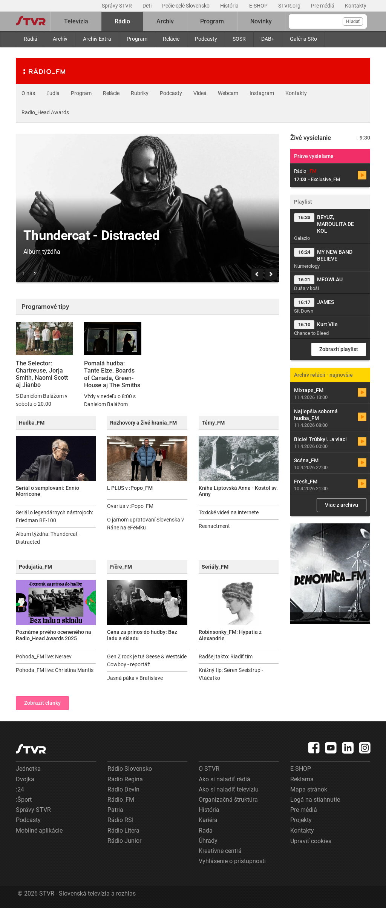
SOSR (239, 39)
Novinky (261, 21)
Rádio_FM (120, 799)
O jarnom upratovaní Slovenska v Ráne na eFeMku (145, 524)
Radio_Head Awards (45, 112)
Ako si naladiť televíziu (229, 789)
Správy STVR (117, 6)
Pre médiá (323, 6)
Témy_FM (213, 423)
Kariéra (208, 820)
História (230, 6)
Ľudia (53, 93)
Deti (147, 6)
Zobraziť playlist (338, 349)
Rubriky (140, 93)
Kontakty (355, 6)
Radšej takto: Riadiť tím (226, 656)
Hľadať (353, 21)
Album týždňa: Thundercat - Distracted (48, 538)
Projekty (301, 820)
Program (137, 39)
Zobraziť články (42, 703)
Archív (60, 39)
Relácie (171, 39)
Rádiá (30, 39)
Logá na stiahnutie (315, 799)
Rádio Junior (124, 840)
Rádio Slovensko (129, 768)
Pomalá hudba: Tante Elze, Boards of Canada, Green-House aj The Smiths (112, 374)
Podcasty (206, 39)
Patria (115, 809)
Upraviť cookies (310, 841)
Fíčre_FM (121, 567)
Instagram (262, 93)
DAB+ (267, 39)
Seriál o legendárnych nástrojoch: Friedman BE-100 (54, 516)
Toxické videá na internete (229, 512)
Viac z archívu (341, 505)
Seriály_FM (215, 567)
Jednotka (28, 768)
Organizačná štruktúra (228, 799)
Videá (200, 93)
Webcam (228, 93)
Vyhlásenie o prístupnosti (232, 861)
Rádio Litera (123, 830)
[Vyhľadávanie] (328, 21)
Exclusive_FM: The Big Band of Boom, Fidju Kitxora (178, 370)
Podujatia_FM (35, 567)
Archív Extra (97, 39)
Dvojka (25, 779)
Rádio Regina (125, 779)
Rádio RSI (120, 820)
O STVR (209, 768)
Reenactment (214, 526)
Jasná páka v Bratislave (135, 678)
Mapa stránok (308, 789)
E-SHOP (259, 6)
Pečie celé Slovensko (186, 6)
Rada (206, 830)
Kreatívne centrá (220, 850)
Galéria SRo (303, 39)
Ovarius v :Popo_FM (130, 506)
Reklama (302, 779)
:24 (20, 789)
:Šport (24, 799)
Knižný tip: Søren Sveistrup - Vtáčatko (231, 674)
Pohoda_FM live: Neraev (44, 656)
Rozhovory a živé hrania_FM (143, 423)
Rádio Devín (123, 789)
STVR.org (290, 6)
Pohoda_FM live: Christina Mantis (54, 670)
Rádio (122, 21)
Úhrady (208, 840)
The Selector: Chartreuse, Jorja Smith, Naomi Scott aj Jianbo (42, 374)
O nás (28, 93)
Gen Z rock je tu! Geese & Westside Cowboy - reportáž (147, 660)
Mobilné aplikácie (39, 830)
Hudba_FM (31, 423)
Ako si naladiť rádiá (224, 779)
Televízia (76, 21)
